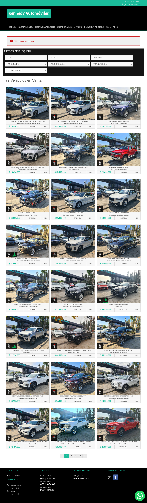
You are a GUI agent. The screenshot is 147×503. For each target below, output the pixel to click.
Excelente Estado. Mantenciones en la (28, 123)
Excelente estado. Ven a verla (27, 215)
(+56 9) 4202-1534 (132, 4)
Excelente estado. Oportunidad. (73, 215)
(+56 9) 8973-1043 (47, 484)
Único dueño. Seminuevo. (119, 169)
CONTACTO (112, 27)
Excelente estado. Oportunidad (28, 306)
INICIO (13, 27)
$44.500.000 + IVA (73, 352)
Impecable (119, 306)
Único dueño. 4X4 (73, 169)
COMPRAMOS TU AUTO (69, 27)
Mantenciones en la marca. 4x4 (27, 398)
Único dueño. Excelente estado (27, 169)
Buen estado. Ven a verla (73, 398)
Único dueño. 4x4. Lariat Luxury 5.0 (73, 444)
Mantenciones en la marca (118, 352)
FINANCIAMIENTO (45, 27)
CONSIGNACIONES (94, 27)
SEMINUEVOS (26, 27)
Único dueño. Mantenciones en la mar (28, 261)
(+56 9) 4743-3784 (47, 479)
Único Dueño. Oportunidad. (73, 123)
